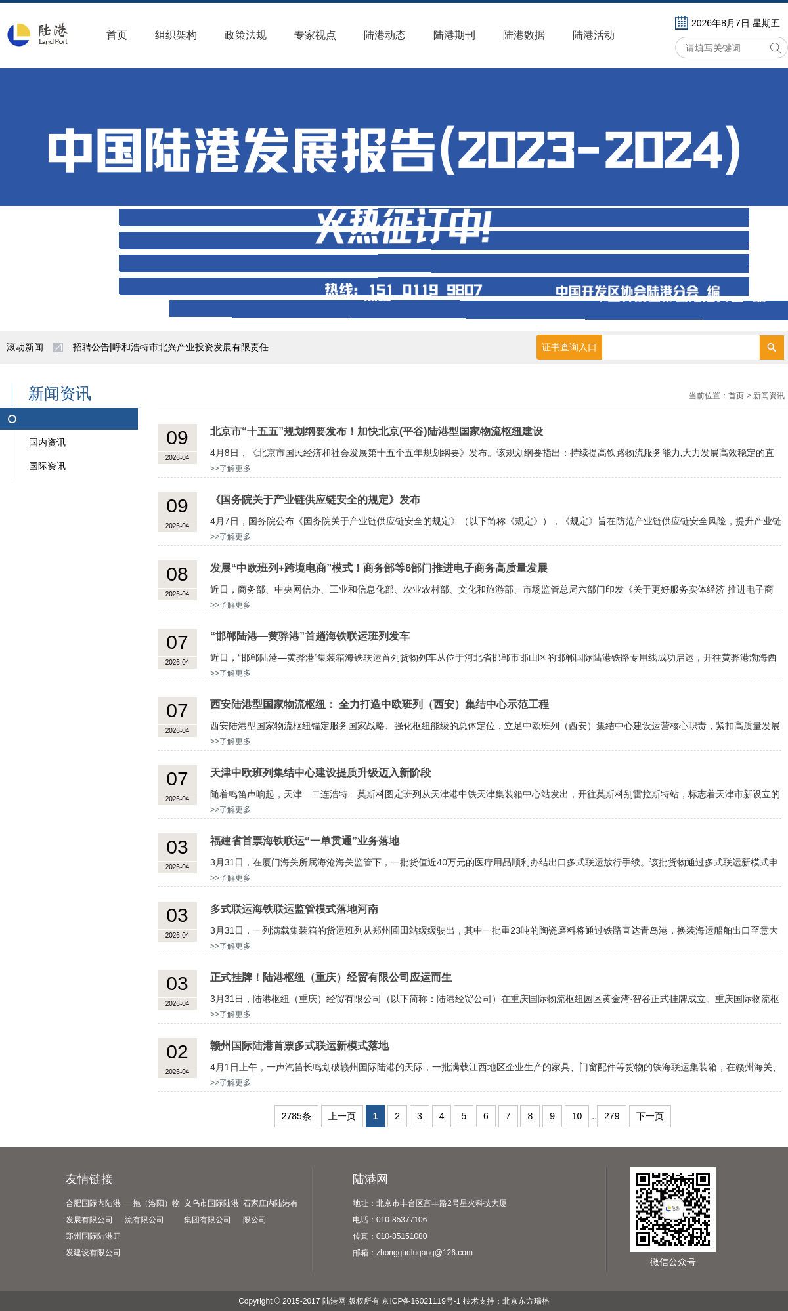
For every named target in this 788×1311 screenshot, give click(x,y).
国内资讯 (47, 442)
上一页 (342, 1116)
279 (611, 1116)
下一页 (650, 1116)
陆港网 (370, 1179)
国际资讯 (47, 466)
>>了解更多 (230, 468)
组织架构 (176, 35)
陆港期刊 (454, 35)
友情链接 (89, 1179)
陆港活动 (594, 35)
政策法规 (246, 35)
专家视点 (315, 35)
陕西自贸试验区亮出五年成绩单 (137, 347)
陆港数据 (524, 35)
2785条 (296, 1116)
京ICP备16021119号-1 (421, 1301)
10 (577, 1116)
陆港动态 (385, 35)
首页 (116, 35)
